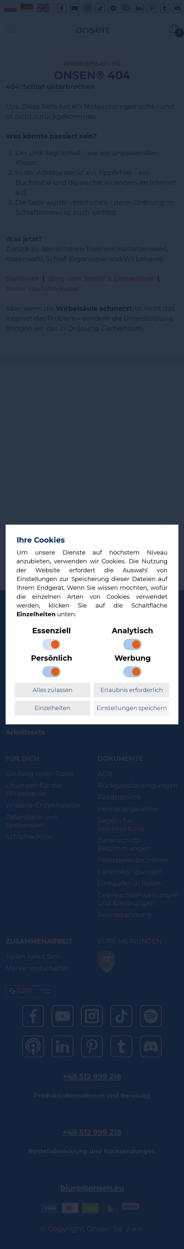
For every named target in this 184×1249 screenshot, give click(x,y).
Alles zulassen (52, 690)
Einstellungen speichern (131, 707)
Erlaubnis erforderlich (131, 690)
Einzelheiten (52, 707)
